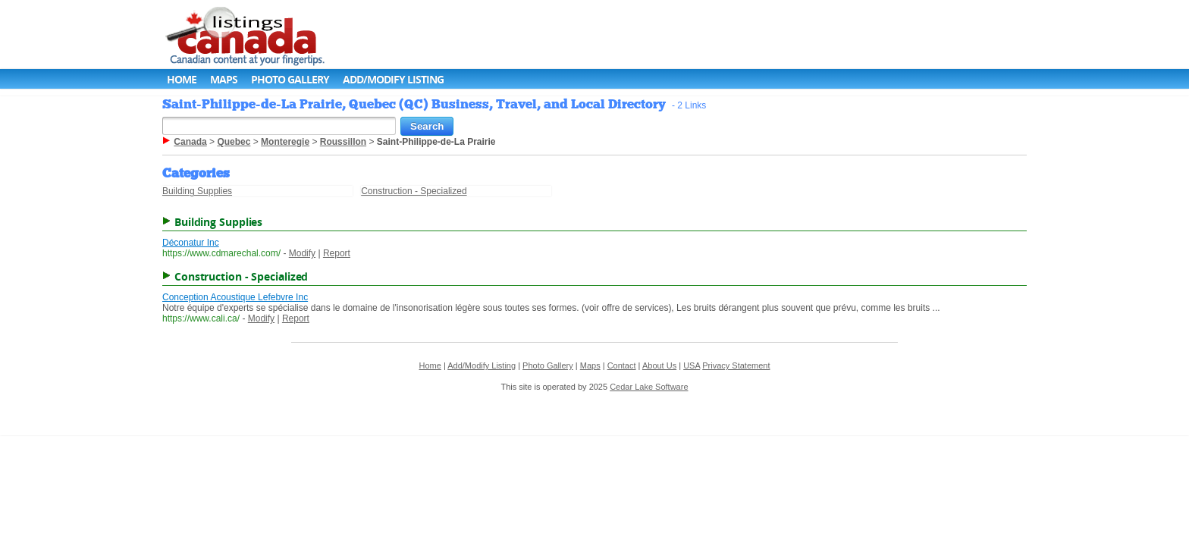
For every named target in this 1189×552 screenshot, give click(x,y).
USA (691, 365)
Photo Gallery (290, 79)
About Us (659, 365)
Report (336, 253)
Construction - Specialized (413, 191)
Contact (621, 365)
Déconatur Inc (190, 242)
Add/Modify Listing (393, 79)
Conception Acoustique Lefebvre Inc (235, 297)
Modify (302, 253)
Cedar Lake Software (649, 386)
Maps (223, 79)
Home (181, 79)
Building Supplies (197, 191)
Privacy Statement (736, 365)
